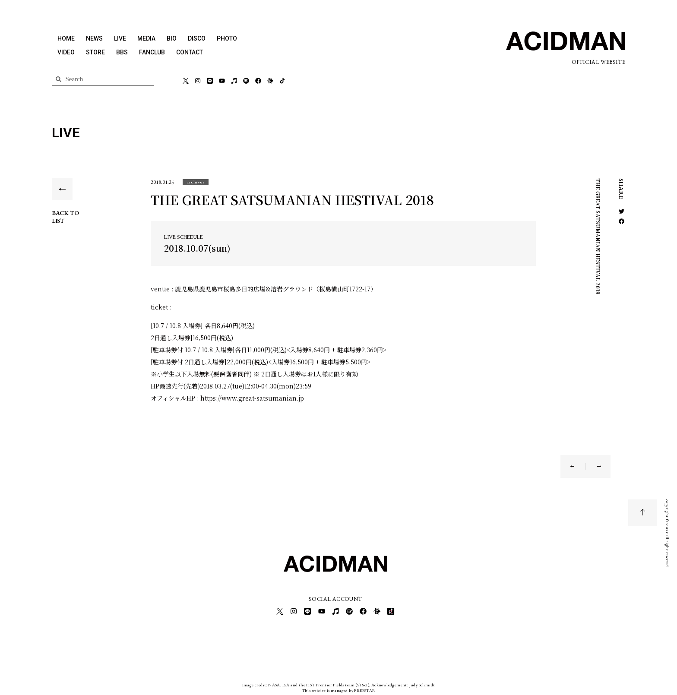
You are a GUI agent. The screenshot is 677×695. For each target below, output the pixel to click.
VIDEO (66, 52)
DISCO (197, 38)
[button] (196, 182)
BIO (172, 38)
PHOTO (227, 38)
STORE (95, 52)
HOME (66, 38)
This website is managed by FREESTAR (339, 688)
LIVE (120, 38)
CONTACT (189, 52)
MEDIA (146, 38)
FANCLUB (152, 52)
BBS (122, 52)
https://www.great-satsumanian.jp (252, 398)
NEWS (94, 38)
